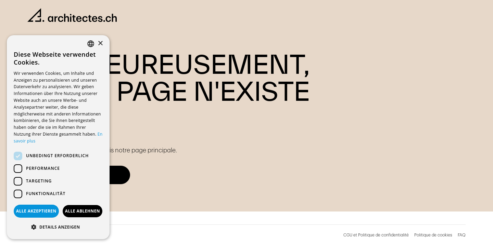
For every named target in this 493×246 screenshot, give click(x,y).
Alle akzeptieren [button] (36, 211)
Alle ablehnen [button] (82, 211)
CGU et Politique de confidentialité (376, 235)
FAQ (462, 235)
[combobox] (90, 43)
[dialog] (58, 137)
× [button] (100, 43)
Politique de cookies (433, 235)
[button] (58, 227)
